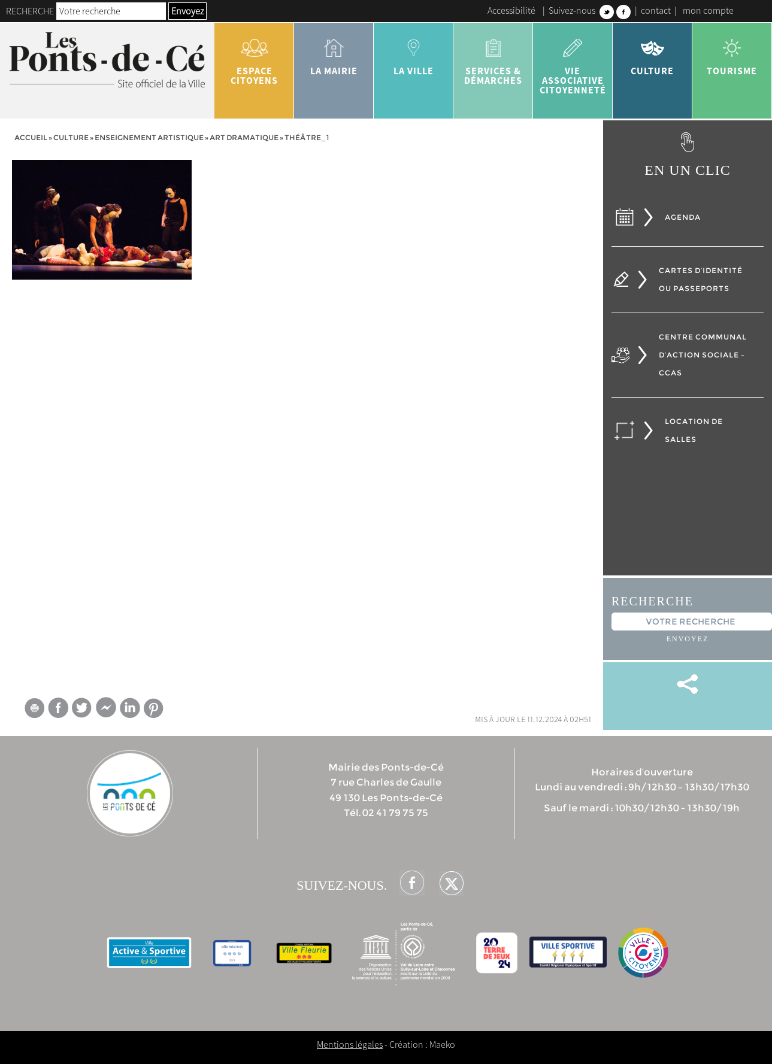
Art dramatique (244, 137)
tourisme (732, 53)
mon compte (708, 10)
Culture (652, 53)
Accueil (30, 137)
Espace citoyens (254, 57)
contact (656, 10)
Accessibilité (511, 10)
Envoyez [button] (187, 11)
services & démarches (493, 57)
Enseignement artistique (149, 137)
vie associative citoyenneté (573, 62)
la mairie (334, 53)
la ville (413, 53)
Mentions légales (350, 1044)
